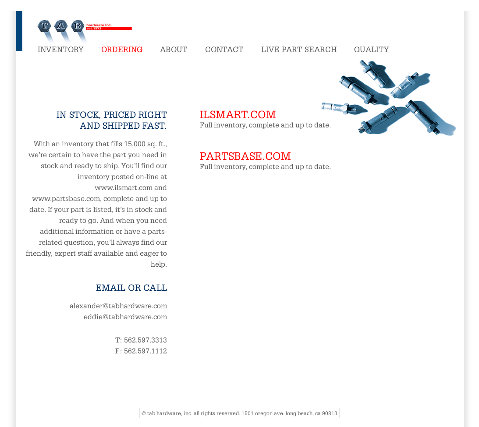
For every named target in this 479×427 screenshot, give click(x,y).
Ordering (121, 49)
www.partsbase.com (66, 198)
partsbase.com (245, 155)
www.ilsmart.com (124, 187)
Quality (371, 49)
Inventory (61, 49)
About (174, 49)
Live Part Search (299, 49)
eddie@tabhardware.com (125, 316)
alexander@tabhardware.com (118, 305)
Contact (224, 49)
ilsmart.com (238, 113)
